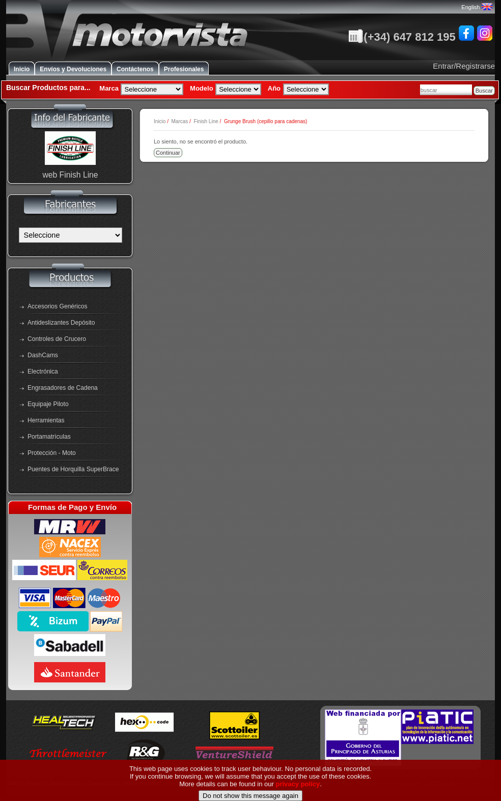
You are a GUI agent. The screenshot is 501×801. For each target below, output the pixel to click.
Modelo (201, 88)
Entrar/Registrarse (464, 66)
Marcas (179, 121)
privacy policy (298, 795)
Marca (109, 88)
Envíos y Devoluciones (73, 69)
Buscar (484, 91)
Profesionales (184, 69)
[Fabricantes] (70, 235)
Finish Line (205, 121)
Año (274, 88)
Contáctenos (135, 69)
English (476, 7)
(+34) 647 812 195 (401, 37)
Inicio (22, 69)
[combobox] (446, 89)
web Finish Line (70, 174)
